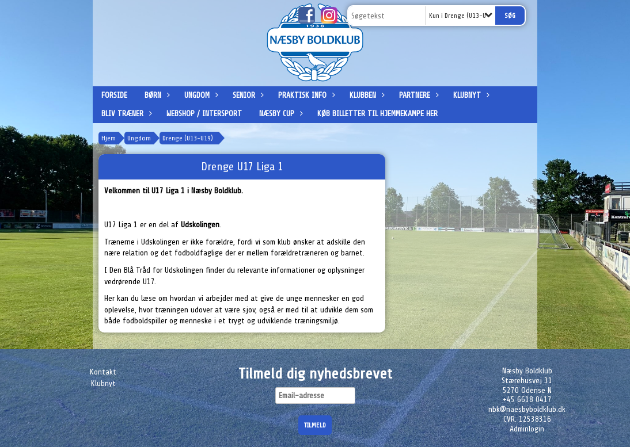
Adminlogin (527, 429)
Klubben (366, 95)
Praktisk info (305, 95)
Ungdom (199, 95)
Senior (247, 95)
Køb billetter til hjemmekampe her (377, 113)
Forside (114, 95)
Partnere (417, 95)
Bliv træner (125, 113)
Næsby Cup (279, 113)
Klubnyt (470, 95)
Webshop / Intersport (204, 113)
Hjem (108, 138)
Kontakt (103, 372)
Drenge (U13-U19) (187, 138)
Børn (156, 95)
